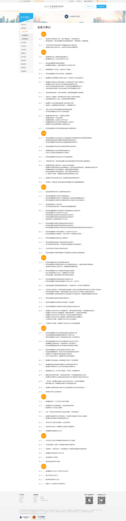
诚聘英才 (23, 53)
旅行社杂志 (35, 497)
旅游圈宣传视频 (75, 16)
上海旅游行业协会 (44, 500)
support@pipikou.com (85, 510)
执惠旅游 (42, 498)
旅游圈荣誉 (25, 35)
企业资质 (21, 497)
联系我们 (23, 67)
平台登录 (71, 1)
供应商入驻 (90, 6)
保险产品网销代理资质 (61, 511)
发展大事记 (25, 31)
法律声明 (21, 498)
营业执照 (46, 511)
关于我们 (78, 1)
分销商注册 (101, 6)
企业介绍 (23, 24)
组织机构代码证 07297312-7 (36, 511)
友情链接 (23, 71)
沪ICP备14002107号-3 (24, 511)
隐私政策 (23, 64)
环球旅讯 (35, 500)
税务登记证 (52, 511)
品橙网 (41, 497)
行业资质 (23, 46)
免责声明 (23, 60)
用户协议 (23, 57)
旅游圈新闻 (25, 39)
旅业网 (34, 502)
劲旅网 (34, 498)
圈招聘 (20, 500)
